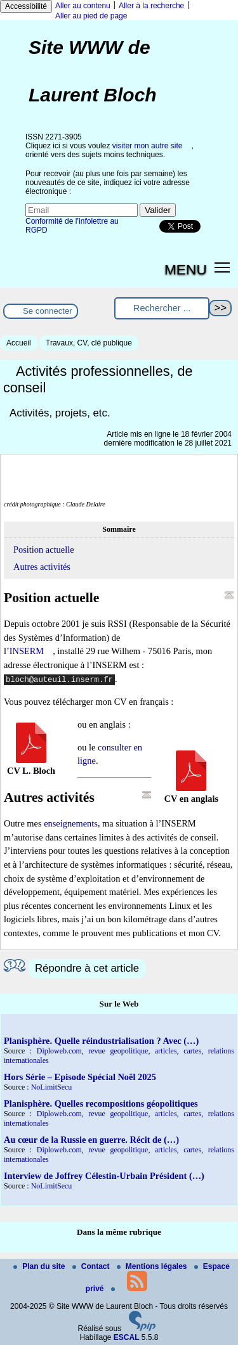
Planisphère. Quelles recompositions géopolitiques (101, 1103)
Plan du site (40, 1266)
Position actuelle (43, 549)
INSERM (27, 651)
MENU (185, 269)
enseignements (71, 823)
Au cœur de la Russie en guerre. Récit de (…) (91, 1140)
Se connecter (47, 311)
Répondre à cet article (87, 968)
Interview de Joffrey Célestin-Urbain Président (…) (104, 1176)
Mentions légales (153, 1266)
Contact (92, 1266)
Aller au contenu (82, 5)
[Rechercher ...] (161, 308)
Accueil (18, 342)
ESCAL (127, 1337)
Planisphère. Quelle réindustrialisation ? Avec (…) (101, 1041)
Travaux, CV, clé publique (89, 342)
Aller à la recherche (151, 5)
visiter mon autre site (147, 145)
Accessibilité (26, 6)
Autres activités (41, 567)
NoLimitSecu (51, 1087)
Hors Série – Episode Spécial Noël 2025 (80, 1077)
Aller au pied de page (91, 15)
